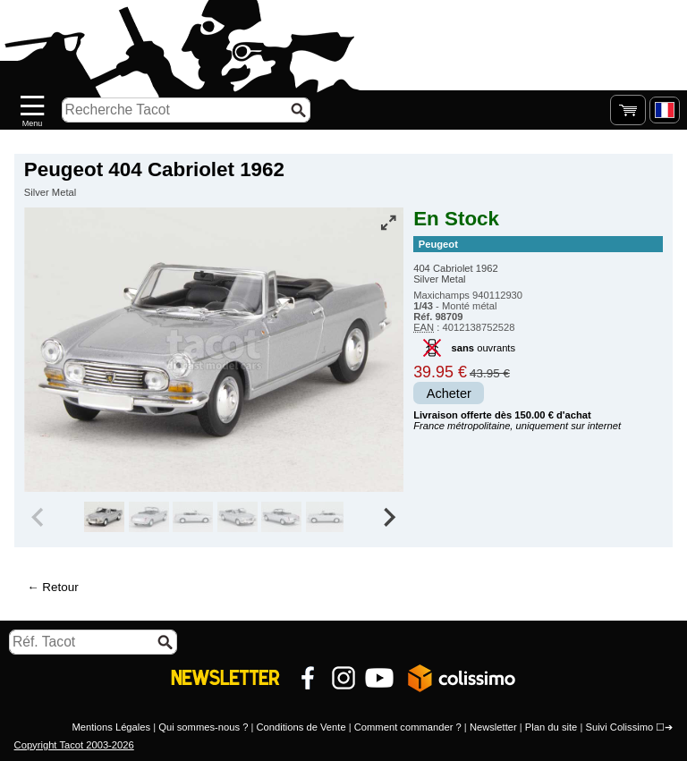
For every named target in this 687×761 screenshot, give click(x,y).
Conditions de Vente (300, 727)
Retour (60, 587)
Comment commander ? (408, 727)
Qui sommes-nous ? (203, 727)
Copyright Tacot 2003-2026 (74, 745)
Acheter (449, 393)
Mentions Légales (111, 727)
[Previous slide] (39, 517)
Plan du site (551, 727)
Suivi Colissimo (619, 727)
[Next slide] (388, 517)
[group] (104, 517)
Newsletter (493, 727)
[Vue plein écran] (388, 223)
